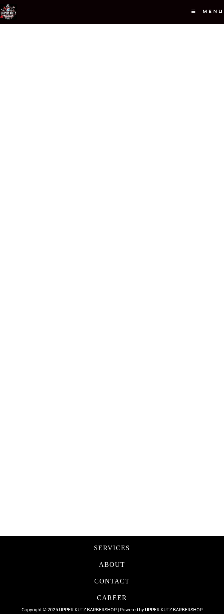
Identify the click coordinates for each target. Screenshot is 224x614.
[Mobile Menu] (207, 12)
